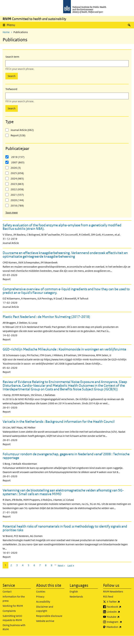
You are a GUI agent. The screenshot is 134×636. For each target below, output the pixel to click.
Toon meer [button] (11, 212)
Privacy (40, 596)
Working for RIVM (13, 605)
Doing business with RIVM (14, 627)
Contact (7, 591)
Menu (12, 25)
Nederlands (76, 596)
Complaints (9, 610)
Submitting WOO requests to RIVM (12, 618)
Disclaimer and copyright (44, 608)
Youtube (119, 617)
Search (12, 76)
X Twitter (119, 602)
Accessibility (43, 601)
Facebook (119, 607)
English (74, 591)
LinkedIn (119, 612)
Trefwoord (11, 89)
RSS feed (108, 596)
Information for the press (14, 598)
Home (6, 32)
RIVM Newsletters (113, 591)
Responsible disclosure (49, 616)
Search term (12, 56)
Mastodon (118, 627)
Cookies (40, 591)
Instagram (119, 622)
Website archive (45, 621)
